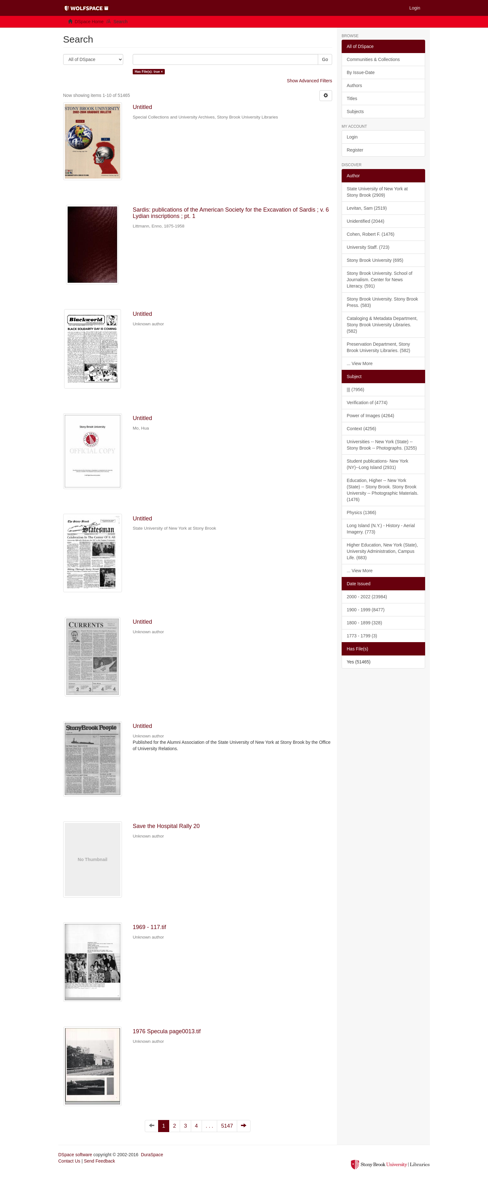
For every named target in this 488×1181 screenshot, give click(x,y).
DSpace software (75, 1154)
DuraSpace (152, 1154)
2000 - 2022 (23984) (367, 596)
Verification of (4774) (367, 402)
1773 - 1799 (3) (362, 635)
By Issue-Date (361, 72)
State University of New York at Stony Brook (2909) (377, 192)
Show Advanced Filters (309, 80)
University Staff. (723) (368, 247)
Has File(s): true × (149, 71)
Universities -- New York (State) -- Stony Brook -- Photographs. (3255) (382, 445)
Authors (354, 85)
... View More (359, 363)
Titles (352, 98)
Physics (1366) (361, 512)
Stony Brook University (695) (375, 260)
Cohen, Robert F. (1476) (370, 234)
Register (355, 150)
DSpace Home (89, 21)
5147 (227, 1126)
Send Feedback (99, 1161)
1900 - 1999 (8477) (365, 609)
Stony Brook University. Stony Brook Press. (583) (382, 302)
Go (325, 59)
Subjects (355, 111)
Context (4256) (361, 428)
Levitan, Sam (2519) (367, 208)
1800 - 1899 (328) (364, 622)
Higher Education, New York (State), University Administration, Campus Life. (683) (382, 551)
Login (352, 136)
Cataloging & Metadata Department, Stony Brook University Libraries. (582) (382, 325)
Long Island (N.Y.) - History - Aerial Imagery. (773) (381, 528)
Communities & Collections (373, 59)
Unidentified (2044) (365, 221)
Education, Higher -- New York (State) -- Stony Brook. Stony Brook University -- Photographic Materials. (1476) (382, 490)
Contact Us (69, 1161)
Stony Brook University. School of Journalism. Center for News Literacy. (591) (379, 279)
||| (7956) (355, 389)
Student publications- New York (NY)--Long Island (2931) (377, 464)
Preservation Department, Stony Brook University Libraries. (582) (378, 347)
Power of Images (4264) (370, 415)
